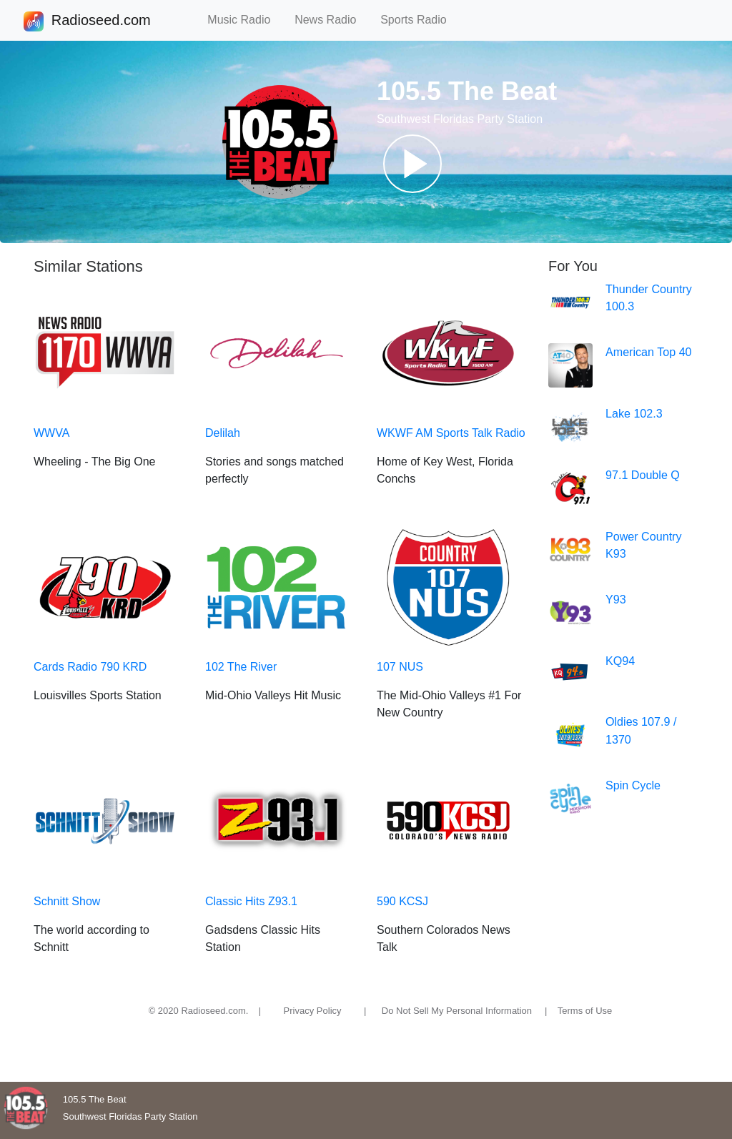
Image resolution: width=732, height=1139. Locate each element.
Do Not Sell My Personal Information (457, 1010)
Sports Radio (419, 20)
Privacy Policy (313, 1010)
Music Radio (245, 20)
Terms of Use (585, 1010)
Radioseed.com (100, 21)
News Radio (332, 20)
